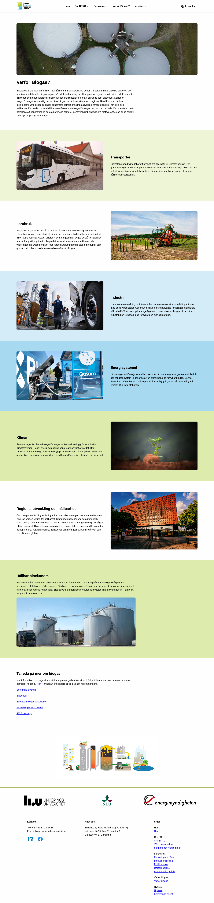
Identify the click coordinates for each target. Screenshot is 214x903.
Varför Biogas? (121, 6)
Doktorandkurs (162, 868)
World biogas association (29, 707)
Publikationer (161, 864)
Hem (67, 6)
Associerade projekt (164, 871)
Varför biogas (161, 881)
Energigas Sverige (26, 690)
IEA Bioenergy (24, 713)
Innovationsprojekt (163, 861)
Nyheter (158, 890)
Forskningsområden (164, 857)
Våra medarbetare (163, 844)
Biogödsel (21, 695)
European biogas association (31, 701)
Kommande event (163, 894)
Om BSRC (159, 840)
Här (39, 684)
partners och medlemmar (167, 848)
